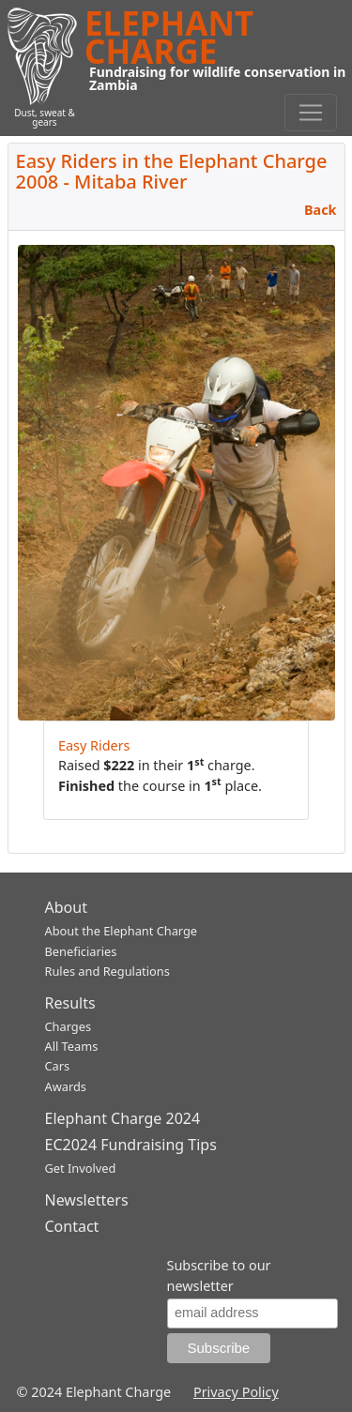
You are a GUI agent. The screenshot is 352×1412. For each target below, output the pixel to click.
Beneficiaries (81, 951)
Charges (68, 1026)
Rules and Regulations (107, 971)
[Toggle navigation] (310, 112)
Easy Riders (94, 745)
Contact (72, 1226)
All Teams (72, 1046)
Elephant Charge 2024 (123, 1118)
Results (70, 1003)
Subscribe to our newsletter (219, 1275)
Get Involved (80, 1168)
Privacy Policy (236, 1392)
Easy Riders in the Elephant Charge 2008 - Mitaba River (172, 171)
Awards (65, 1086)
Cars (57, 1065)
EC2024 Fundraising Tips (131, 1144)
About (66, 907)
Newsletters (87, 1200)
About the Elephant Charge (121, 930)
